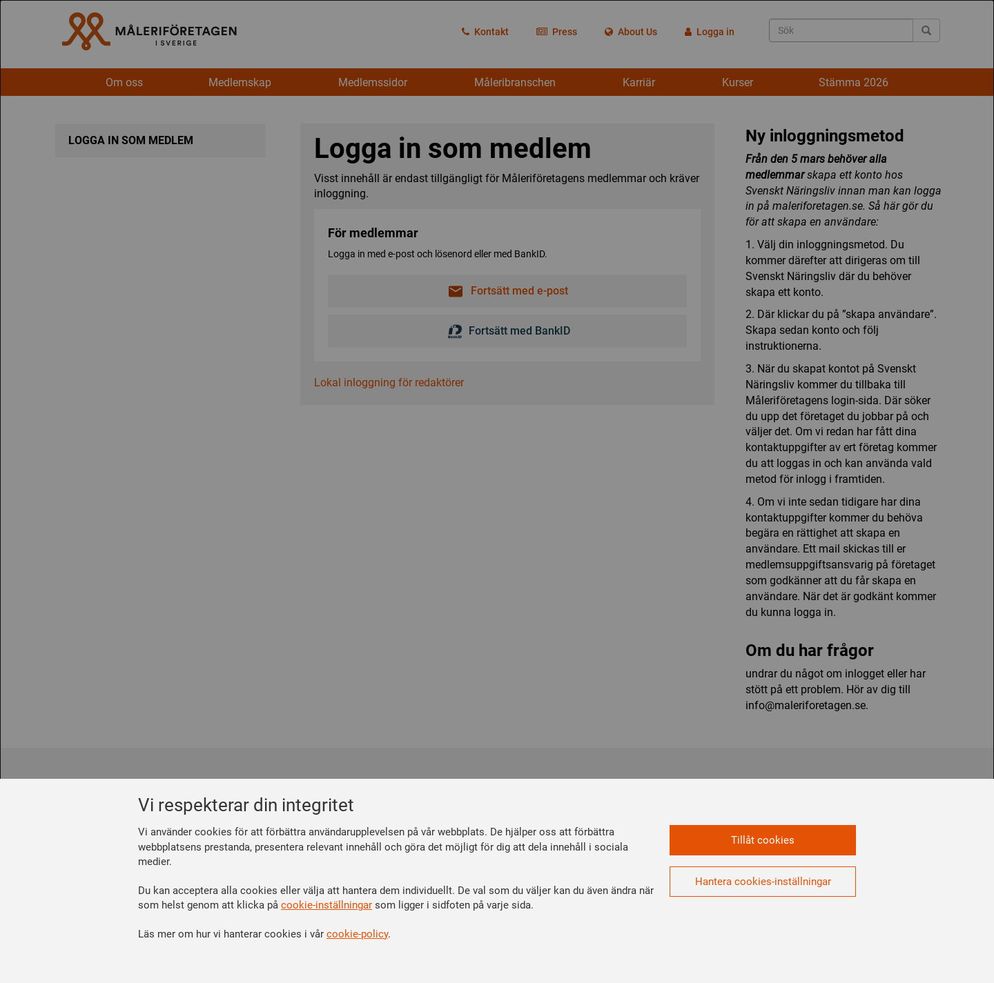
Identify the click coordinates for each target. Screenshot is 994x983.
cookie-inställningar (326, 905)
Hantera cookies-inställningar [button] (763, 881)
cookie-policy (357, 934)
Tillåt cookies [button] (763, 840)
